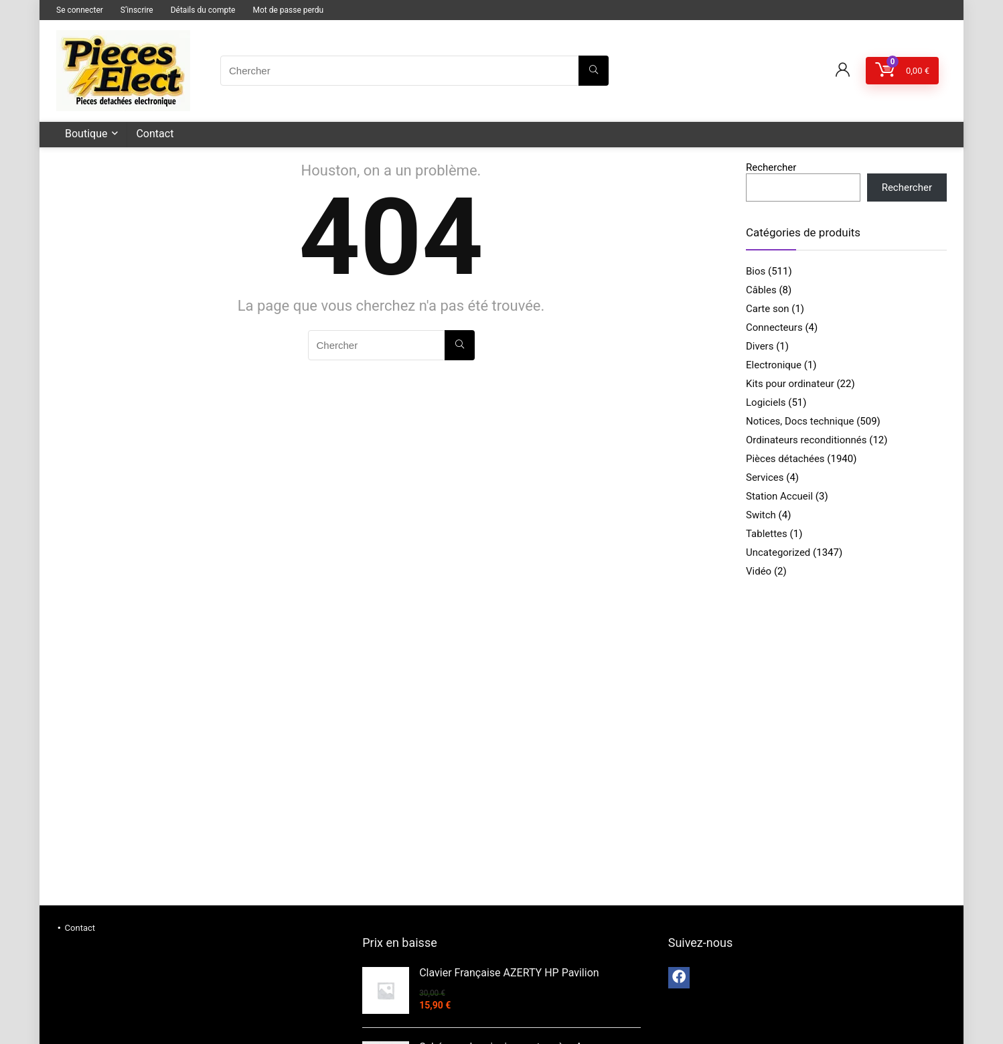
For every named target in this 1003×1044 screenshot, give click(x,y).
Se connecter (79, 10)
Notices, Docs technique (800, 421)
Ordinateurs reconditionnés (806, 440)
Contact (154, 133)
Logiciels (766, 402)
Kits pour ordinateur (790, 384)
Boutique (86, 133)
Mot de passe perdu (287, 10)
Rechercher (771, 167)
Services (765, 477)
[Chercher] (593, 71)
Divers (759, 346)
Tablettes (766, 534)
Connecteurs (774, 327)
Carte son (767, 309)
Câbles (761, 290)
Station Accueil (779, 496)
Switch (761, 515)
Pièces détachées (785, 459)
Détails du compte (203, 10)
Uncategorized (778, 552)
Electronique (773, 365)
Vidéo (758, 571)
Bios (755, 271)
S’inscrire (137, 10)
